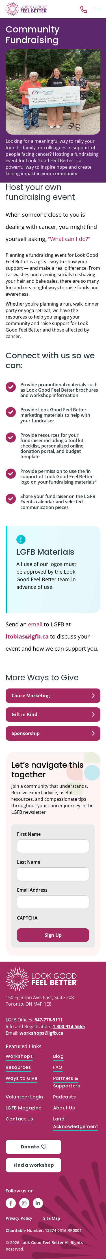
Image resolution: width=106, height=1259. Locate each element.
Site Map (51, 1218)
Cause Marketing (53, 695)
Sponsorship (53, 733)
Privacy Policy (19, 1218)
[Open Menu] (97, 9)
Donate (33, 1147)
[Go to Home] (26, 9)
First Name (29, 834)
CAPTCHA (27, 918)
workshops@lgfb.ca (41, 1033)
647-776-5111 (48, 1020)
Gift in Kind (53, 714)
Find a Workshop (34, 1165)
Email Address (32, 890)
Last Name (28, 862)
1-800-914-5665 (69, 1026)
